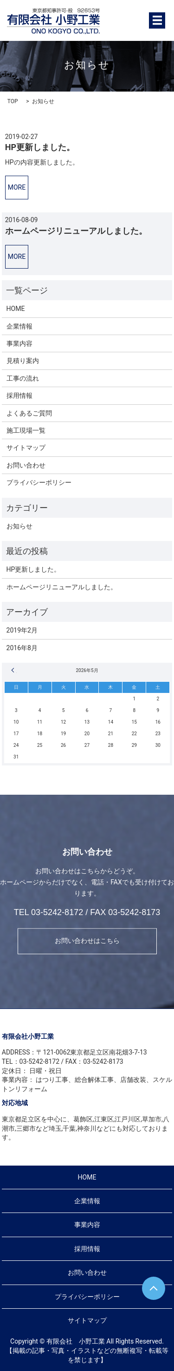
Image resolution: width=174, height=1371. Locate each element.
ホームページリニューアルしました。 (76, 231)
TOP (12, 101)
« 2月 (14, 670)
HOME (15, 308)
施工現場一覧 (25, 430)
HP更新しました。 (40, 147)
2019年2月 (22, 630)
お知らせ (19, 526)
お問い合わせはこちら (87, 940)
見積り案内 (22, 360)
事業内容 (19, 343)
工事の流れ (22, 378)
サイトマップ (25, 447)
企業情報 (19, 326)
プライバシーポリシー (38, 482)
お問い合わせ (25, 465)
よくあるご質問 (29, 413)
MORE (17, 187)
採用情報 (19, 395)
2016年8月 (22, 648)
